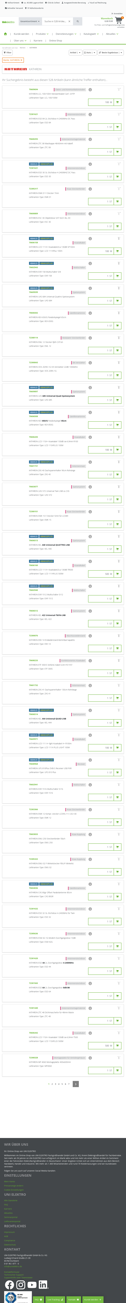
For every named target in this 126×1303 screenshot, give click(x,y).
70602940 (33, 590)
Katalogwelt (91, 33)
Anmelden (117, 13)
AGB (6, 1236)
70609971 (33, 739)
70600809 (33, 213)
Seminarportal (10, 1217)
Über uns (20, 40)
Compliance (9, 1240)
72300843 (33, 362)
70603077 (33, 486)
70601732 (33, 685)
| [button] (75, 52)
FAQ (38, 1299)
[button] (77, 21)
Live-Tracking (55, 1299)
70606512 (33, 610)
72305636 (33, 933)
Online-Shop (55, 40)
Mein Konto (9, 1181)
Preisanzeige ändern (13, 1185)
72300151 (33, 511)
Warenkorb (107, 18)
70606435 (33, 437)
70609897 (33, 391)
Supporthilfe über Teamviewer (18, 1277)
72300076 (33, 635)
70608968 (33, 764)
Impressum (9, 1232)
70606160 (33, 565)
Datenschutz (10, 1244)
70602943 (33, 267)
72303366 (33, 809)
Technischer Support (14, 1274)
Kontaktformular (11, 1272)
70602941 (33, 784)
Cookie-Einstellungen (14, 1189)
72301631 (33, 168)
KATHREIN (33, 48)
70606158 (33, 242)
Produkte (42, 33)
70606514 (33, 714)
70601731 (33, 466)
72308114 (33, 337)
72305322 (33, 859)
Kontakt (73, 1299)
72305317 (33, 188)
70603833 (33, 834)
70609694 (33, 89)
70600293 (33, 139)
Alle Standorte (10, 1200)
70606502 (33, 312)
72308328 (33, 1057)
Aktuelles (112, 33)
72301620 (33, 958)
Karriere (38, 40)
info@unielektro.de (13, 1266)
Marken (22, 48)
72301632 (33, 908)
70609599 (33, 292)
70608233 (33, 660)
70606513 (33, 540)
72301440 (33, 1008)
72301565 (33, 983)
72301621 (33, 114)
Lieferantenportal (12, 1221)
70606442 (33, 1032)
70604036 (33, 888)
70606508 (33, 416)
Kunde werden (21, 33)
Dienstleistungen (66, 33)
